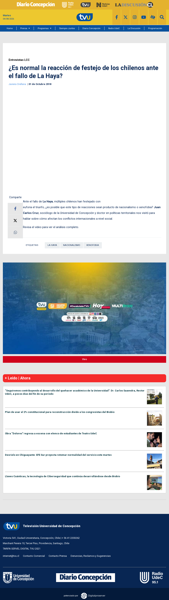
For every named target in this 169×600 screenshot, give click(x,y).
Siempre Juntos (67, 28)
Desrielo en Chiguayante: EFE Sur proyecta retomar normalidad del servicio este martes (58, 454)
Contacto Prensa (58, 555)
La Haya (52, 245)
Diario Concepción (91, 28)
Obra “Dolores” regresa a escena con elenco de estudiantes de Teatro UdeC (51, 433)
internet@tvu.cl (11, 555)
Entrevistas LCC (19, 60)
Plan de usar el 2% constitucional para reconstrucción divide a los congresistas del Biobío (59, 412)
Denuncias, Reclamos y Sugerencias (91, 555)
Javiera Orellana (18, 84)
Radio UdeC (114, 28)
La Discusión (134, 28)
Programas (43, 28)
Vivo (84, 359)
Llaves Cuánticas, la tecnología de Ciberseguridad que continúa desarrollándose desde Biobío (62, 476)
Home (10, 28)
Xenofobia (92, 245)
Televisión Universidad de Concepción (41, 526)
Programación (155, 28)
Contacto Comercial (34, 555)
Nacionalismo (71, 245)
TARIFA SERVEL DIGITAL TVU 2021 (21, 548)
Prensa (23, 28)
